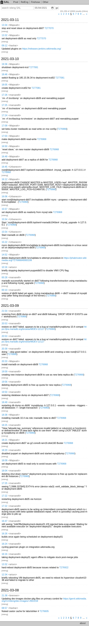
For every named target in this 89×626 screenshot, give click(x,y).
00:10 (4, 290)
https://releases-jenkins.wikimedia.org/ (41, 48)
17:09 (4, 125)
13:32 (4, 35)
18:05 (4, 84)
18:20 (4, 450)
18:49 (4, 402)
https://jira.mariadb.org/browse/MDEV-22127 (44, 328)
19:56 (4, 382)
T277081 (33, 67)
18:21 (4, 440)
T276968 (62, 129)
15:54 (4, 219)
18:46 (4, 74)
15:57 (4, 209)
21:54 (4, 311)
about (83, 623)
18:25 (4, 425)
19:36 (4, 64)
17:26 (4, 95)
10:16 (4, 267)
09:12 (4, 45)
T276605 (44, 611)
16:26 (4, 533)
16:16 (4, 554)
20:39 (4, 348)
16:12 (4, 179)
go (57, 8)
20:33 (4, 361)
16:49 (4, 156)
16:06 (4, 196)
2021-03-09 (10, 305)
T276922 (63, 567)
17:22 (4, 496)
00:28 (4, 277)
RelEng (24, 2)
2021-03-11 (10, 20)
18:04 (4, 470)
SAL (5, 1)
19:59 (4, 371)
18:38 (4, 415)
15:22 (4, 242)
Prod (15, 2)
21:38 (4, 595)
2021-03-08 (10, 590)
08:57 (4, 608)
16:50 (4, 146)
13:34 (4, 25)
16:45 (4, 167)
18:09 (4, 460)
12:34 (4, 574)
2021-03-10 (10, 59)
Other (45, 2)
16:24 (4, 544)
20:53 (4, 323)
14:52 (4, 254)
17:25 (4, 105)
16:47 (4, 521)
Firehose (35, 2)
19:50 (4, 392)
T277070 (49, 28)
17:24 (4, 115)
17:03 (4, 136)
